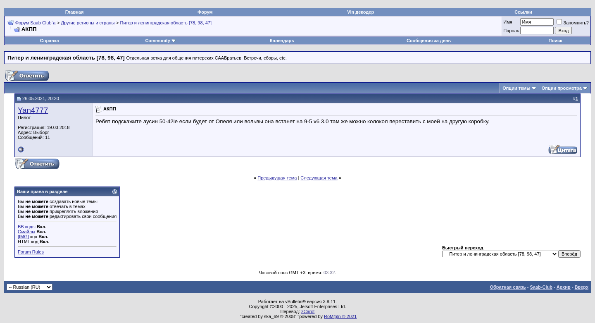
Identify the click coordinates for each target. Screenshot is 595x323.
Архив (564, 287)
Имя (507, 21)
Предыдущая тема (277, 177)
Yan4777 (33, 110)
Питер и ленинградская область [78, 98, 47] (165, 22)
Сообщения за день (429, 40)
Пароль (511, 30)
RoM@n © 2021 (340, 316)
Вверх (581, 287)
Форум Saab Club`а (35, 22)
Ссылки (523, 12)
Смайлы (26, 231)
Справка (49, 40)
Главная (74, 12)
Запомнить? (573, 22)
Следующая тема (318, 177)
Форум (205, 12)
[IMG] (23, 236)
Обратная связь (508, 287)
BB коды (27, 226)
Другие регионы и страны (88, 22)
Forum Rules (31, 251)
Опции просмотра (562, 88)
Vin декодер (360, 12)
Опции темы (516, 88)
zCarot (307, 311)
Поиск (555, 40)
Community (160, 40)
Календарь (282, 40)
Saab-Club (541, 287)
